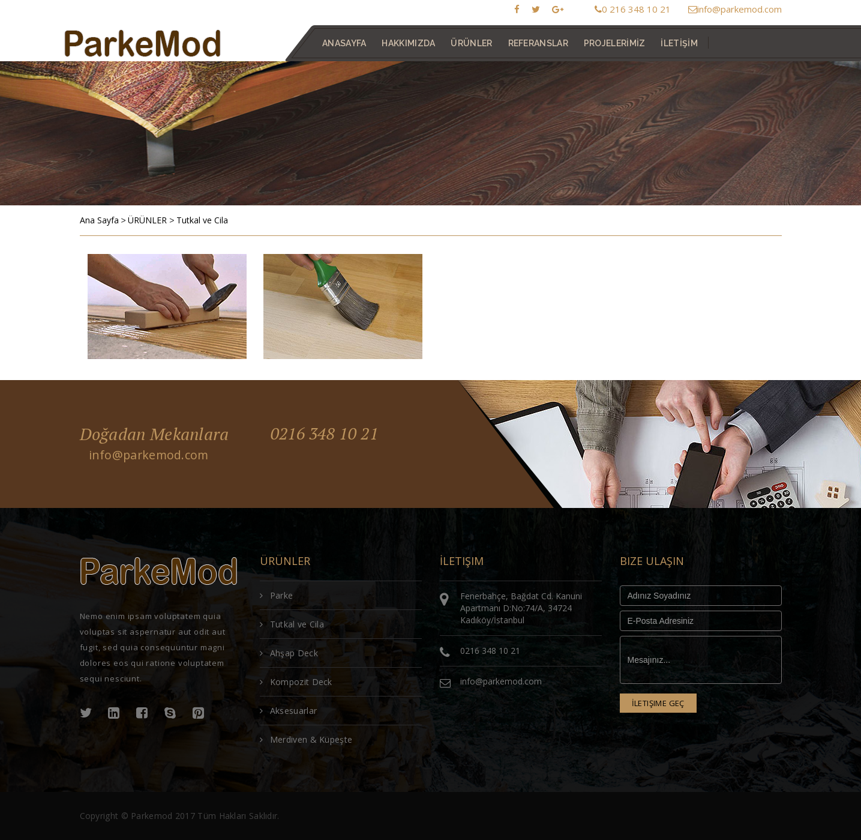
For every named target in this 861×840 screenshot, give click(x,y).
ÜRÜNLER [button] (471, 43)
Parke (276, 595)
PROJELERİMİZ (614, 43)
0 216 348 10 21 (633, 9)
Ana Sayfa (99, 220)
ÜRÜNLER (147, 220)
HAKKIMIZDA (408, 43)
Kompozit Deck (296, 681)
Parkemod (151, 815)
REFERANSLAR (538, 43)
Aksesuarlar (288, 710)
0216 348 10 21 (328, 433)
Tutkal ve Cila (202, 220)
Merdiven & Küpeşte (306, 739)
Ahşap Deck (289, 653)
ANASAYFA (344, 43)
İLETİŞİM (679, 43)
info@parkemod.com (735, 9)
